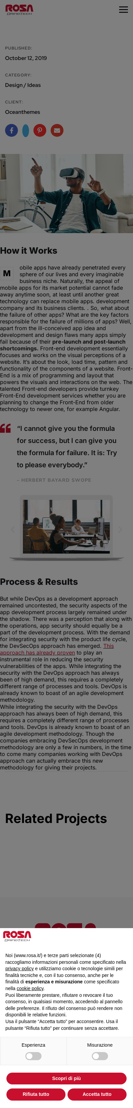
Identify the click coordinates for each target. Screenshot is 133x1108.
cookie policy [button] (30, 988)
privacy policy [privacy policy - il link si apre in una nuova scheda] (19, 968)
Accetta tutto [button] (97, 1094)
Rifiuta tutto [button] (36, 1094)
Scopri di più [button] (66, 1078)
